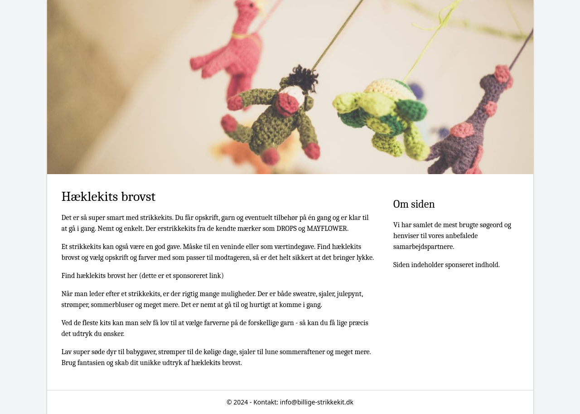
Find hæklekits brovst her (100, 276)
